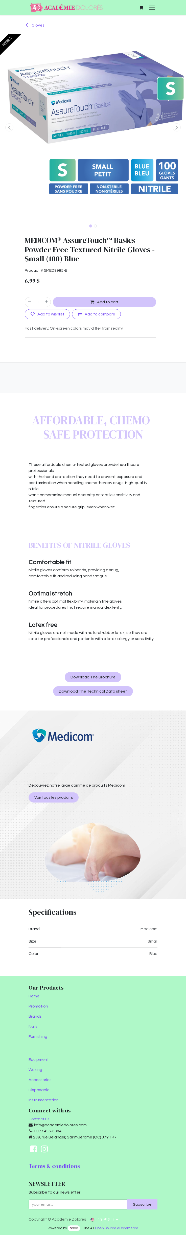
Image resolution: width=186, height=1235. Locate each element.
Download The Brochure (93, 677)
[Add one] (46, 302)
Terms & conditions (54, 1166)
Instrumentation (44, 1100)
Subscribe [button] (142, 1204)
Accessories (40, 1080)
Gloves (34, 25)
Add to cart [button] (104, 302)
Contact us (39, 1119)
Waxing (35, 1070)
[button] (9, 127)
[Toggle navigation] (152, 7)
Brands (35, 1016)
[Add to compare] (96, 314)
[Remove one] (29, 302)
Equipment (39, 1060)
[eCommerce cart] (141, 7)
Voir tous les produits (53, 797)
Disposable (39, 1090)
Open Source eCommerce (116, 1228)
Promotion (38, 1006)
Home (34, 996)
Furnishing (38, 1037)
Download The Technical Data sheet (93, 691)
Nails (33, 1026)
